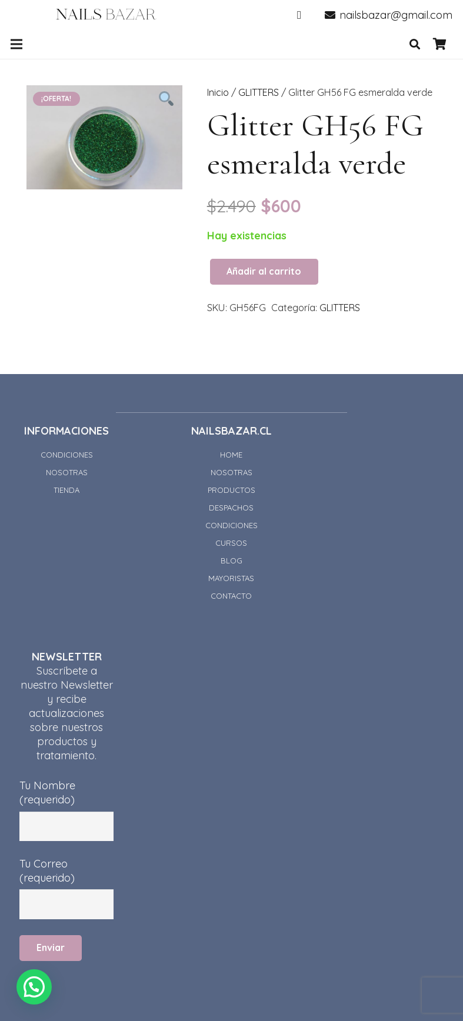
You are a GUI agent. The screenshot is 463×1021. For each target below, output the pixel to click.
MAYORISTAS (231, 578)
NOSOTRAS (67, 472)
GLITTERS (258, 92)
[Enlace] (106, 15)
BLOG (231, 560)
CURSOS (231, 543)
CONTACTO (231, 595)
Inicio (218, 92)
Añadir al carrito (263, 271)
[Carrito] (439, 44)
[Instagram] (299, 14)
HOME (231, 454)
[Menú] (16, 44)
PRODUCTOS (231, 490)
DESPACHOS (231, 507)
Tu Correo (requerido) (66, 878)
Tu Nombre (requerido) (66, 799)
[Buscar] (415, 44)
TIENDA (66, 490)
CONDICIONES (67, 454)
